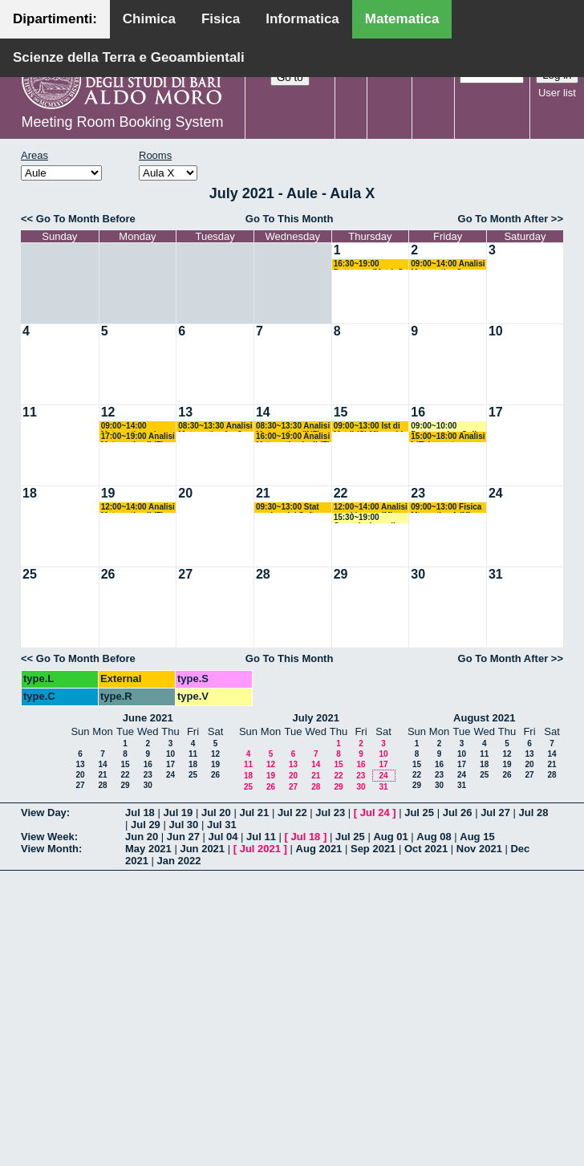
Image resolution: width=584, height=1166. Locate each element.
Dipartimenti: (55, 18)
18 (29, 493)
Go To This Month (289, 219)
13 (185, 412)
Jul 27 (495, 812)
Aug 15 (477, 837)
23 (418, 493)
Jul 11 (261, 837)
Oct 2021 (426, 849)
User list (557, 93)
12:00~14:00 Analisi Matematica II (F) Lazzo (138, 507)
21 (263, 493)
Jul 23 (330, 812)
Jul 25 (419, 812)
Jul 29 (145, 825)
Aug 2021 (319, 849)
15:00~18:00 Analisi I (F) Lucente (448, 437)
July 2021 (315, 718)
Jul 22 (292, 812)
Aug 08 (433, 837)
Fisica (220, 18)
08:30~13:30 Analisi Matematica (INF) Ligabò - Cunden (293, 426)
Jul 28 (534, 812)
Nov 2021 (479, 849)
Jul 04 (223, 837)
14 (263, 412)
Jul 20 (216, 812)
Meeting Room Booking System (122, 122)
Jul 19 (178, 812)
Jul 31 (222, 825)
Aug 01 (390, 837)
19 (108, 493)
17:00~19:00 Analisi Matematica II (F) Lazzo (138, 437)
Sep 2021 (373, 849)
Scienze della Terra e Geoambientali (129, 57)
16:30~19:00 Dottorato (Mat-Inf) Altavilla (369, 264)
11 (29, 412)
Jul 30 (183, 825)
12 (108, 412)
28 (263, 574)
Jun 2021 (202, 849)
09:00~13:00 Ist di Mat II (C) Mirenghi (369, 426)
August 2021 (484, 718)
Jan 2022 (179, 861)
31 (496, 574)
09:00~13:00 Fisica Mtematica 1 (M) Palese (446, 507)
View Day (44, 812)
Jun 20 (141, 837)
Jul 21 (254, 812)
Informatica (302, 18)
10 (496, 331)
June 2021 (148, 718)
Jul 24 (375, 812)
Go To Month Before (86, 219)
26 (108, 574)
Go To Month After (503, 219)
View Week (48, 837)
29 (341, 574)
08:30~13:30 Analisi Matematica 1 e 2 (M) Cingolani (215, 426)
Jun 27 (183, 837)
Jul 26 (457, 812)
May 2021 (148, 849)
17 (496, 412)
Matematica (402, 18)
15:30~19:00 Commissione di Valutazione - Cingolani (364, 518)
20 (185, 493)
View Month (50, 849)
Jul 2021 (260, 849)
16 (418, 412)
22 (341, 493)
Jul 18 (140, 812)
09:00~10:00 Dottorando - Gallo (446, 426)
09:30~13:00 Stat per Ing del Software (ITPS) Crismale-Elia (294, 507)
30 (418, 574)
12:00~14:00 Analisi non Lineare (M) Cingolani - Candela (371, 507)
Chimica (149, 18)
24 (496, 493)
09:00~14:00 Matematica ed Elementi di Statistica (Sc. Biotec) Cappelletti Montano (136, 426)
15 (341, 412)
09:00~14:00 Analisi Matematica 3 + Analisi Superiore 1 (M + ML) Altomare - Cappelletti (448, 264)
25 (29, 574)
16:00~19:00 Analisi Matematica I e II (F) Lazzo (293, 437)
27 (185, 574)
